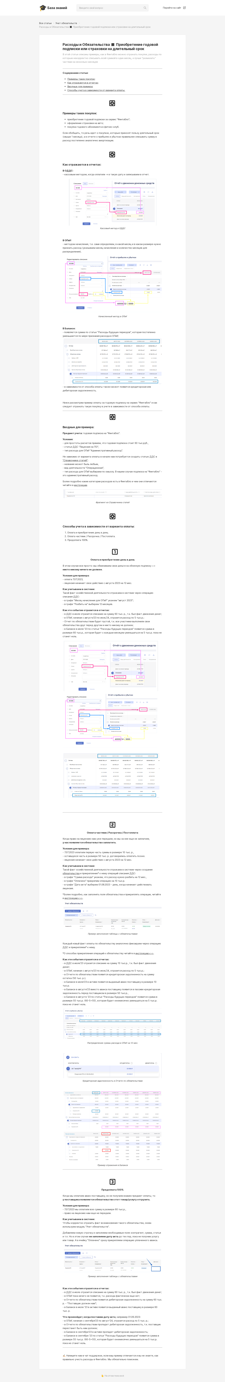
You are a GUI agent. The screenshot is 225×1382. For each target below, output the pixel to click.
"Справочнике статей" (75, 460)
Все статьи (45, 23)
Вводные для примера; (80, 86)
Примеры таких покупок (81, 78)
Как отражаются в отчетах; (83, 82)
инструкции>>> (74, 898)
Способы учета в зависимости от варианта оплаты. (96, 90)
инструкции (80, 485)
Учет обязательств (66, 23)
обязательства (71, 873)
